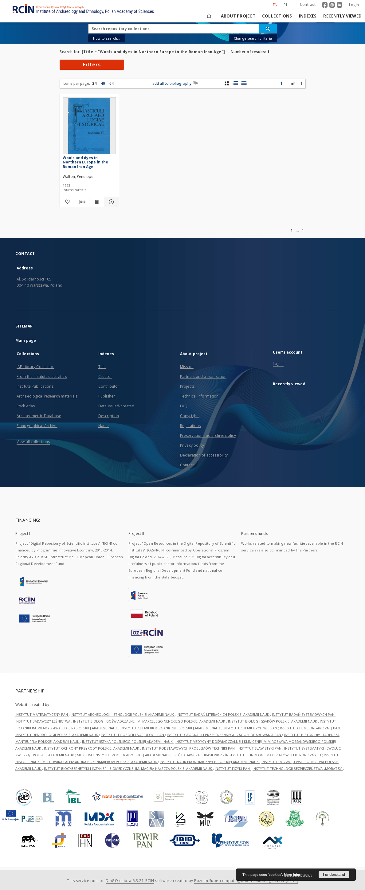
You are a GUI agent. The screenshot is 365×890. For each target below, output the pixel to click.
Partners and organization (203, 376)
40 (103, 83)
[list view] (244, 83)
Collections (277, 16)
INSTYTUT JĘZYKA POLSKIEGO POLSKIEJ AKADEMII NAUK (128, 741)
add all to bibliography (175, 83)
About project (238, 16)
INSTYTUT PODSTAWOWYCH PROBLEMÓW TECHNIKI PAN (189, 748)
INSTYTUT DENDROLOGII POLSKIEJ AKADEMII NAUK (57, 734)
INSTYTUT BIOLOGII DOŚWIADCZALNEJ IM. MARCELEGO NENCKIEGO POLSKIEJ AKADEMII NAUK (149, 721)
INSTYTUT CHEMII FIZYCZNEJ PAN (250, 728)
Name (103, 425)
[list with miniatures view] (235, 83)
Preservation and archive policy (208, 435)
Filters (92, 64)
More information (298, 874)
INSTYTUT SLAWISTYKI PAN (259, 748)
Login (354, 4)
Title (102, 366)
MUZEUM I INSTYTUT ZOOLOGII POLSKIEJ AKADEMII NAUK (124, 755)
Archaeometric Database (39, 415)
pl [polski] (286, 5)
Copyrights (189, 415)
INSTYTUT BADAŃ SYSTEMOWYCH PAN (304, 714)
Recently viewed (342, 16)
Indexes (308, 16)
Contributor (108, 386)
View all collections (33, 441)
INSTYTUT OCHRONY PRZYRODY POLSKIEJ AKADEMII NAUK (92, 748)
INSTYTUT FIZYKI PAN (233, 768)
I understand (334, 874)
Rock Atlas (26, 406)
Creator (105, 376)
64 (111, 83)
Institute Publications (35, 386)
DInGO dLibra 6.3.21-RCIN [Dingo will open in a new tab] (130, 880)
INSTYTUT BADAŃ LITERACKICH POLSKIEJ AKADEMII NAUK (223, 714)
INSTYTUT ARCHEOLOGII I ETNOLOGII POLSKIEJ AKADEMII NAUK (123, 714)
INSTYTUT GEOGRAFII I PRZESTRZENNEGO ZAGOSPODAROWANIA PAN (224, 734)
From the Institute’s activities (42, 376)
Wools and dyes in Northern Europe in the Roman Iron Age (85, 162)
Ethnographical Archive (37, 425)
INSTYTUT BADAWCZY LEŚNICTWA (43, 721)
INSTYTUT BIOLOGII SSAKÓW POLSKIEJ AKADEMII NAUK (273, 721)
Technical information (199, 396)
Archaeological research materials (47, 396)
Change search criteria (253, 38)
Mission (187, 366)
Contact (187, 465)
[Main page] (208, 16)
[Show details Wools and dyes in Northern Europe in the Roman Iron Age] (110, 202)
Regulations (190, 425)
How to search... (106, 38)
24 (94, 83)
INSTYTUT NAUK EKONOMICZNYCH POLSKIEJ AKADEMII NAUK (210, 761)
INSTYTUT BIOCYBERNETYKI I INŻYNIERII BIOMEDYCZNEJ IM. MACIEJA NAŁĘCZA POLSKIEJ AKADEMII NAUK (128, 768)
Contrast (308, 4)
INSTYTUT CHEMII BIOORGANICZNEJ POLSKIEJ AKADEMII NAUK (171, 728)
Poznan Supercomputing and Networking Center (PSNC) (246, 880)
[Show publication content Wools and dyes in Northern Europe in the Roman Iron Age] (96, 202)
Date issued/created (116, 406)
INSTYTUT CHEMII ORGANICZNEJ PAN (310, 728)
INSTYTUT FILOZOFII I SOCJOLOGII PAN (133, 734)
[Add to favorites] (67, 202)
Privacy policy (192, 445)
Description (108, 415)
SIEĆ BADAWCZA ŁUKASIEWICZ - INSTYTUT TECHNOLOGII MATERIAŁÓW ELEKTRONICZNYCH (248, 755)
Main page (25, 340)
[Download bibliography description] (81, 202)
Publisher (106, 396)
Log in (278, 363)
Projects (187, 386)
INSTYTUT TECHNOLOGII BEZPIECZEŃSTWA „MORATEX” (298, 768)
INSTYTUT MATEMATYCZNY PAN (42, 714)
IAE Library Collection (35, 366)
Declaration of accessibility (204, 455)
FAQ (183, 406)
